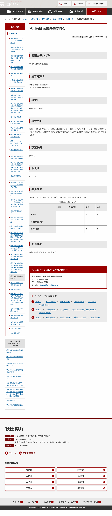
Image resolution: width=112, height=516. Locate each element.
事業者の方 (79, 11)
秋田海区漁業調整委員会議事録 (16, 122)
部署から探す (58, 11)
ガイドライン (40, 503)
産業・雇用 (45, 19)
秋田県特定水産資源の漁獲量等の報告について (16, 257)
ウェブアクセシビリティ (54, 508)
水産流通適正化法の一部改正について (16, 82)
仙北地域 (80, 483)
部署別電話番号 (29, 453)
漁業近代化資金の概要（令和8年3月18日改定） (16, 49)
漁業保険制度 (15, 333)
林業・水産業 (57, 19)
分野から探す (18, 11)
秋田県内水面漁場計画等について (16, 227)
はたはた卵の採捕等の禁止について (16, 323)
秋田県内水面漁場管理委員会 (16, 129)
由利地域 (28, 483)
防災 (99, 11)
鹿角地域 (28, 470)
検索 (65, 3)
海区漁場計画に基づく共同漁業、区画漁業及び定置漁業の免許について (16, 203)
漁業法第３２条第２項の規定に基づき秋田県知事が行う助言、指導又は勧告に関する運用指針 (16, 299)
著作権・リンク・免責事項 (80, 503)
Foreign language (99, 3)
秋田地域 (80, 476)
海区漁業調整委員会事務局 (84, 309)
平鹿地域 (28, 489)
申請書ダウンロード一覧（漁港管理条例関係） (16, 185)
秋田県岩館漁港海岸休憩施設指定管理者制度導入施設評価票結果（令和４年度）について (16, 237)
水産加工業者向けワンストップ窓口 (16, 90)
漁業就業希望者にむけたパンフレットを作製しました (16, 248)
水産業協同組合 (15, 289)
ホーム (24, 19)
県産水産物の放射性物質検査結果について (16, 193)
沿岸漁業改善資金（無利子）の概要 (16, 157)
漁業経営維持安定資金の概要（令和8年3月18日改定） (16, 59)
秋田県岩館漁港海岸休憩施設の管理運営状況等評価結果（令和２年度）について (16, 267)
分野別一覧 (34, 19)
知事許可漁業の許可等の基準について (16, 220)
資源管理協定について (16, 177)
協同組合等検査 (15, 117)
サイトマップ (23, 503)
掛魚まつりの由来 (16, 329)
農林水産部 (65, 302)
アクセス (12, 453)
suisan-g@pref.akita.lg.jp (48, 285)
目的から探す (38, 11)
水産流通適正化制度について (16, 74)
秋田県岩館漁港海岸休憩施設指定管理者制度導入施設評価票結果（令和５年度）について (16, 167)
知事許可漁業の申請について (16, 310)
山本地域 (28, 476)
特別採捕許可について (16, 151)
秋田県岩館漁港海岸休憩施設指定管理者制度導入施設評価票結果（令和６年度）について (16, 108)
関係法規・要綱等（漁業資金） (16, 136)
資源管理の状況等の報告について (16, 284)
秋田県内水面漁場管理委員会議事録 (16, 68)
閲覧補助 (80, 3)
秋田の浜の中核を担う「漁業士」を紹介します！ (16, 143)
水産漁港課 (79, 302)
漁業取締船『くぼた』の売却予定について (16, 41)
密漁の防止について (16, 212)
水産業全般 (70, 19)
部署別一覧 (51, 302)
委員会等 (92, 302)
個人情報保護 (57, 503)
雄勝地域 (80, 489)
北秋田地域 (80, 470)
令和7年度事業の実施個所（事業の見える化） (16, 97)
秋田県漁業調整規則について (16, 317)
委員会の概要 (45, 313)
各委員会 (64, 309)
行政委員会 (44, 305)
